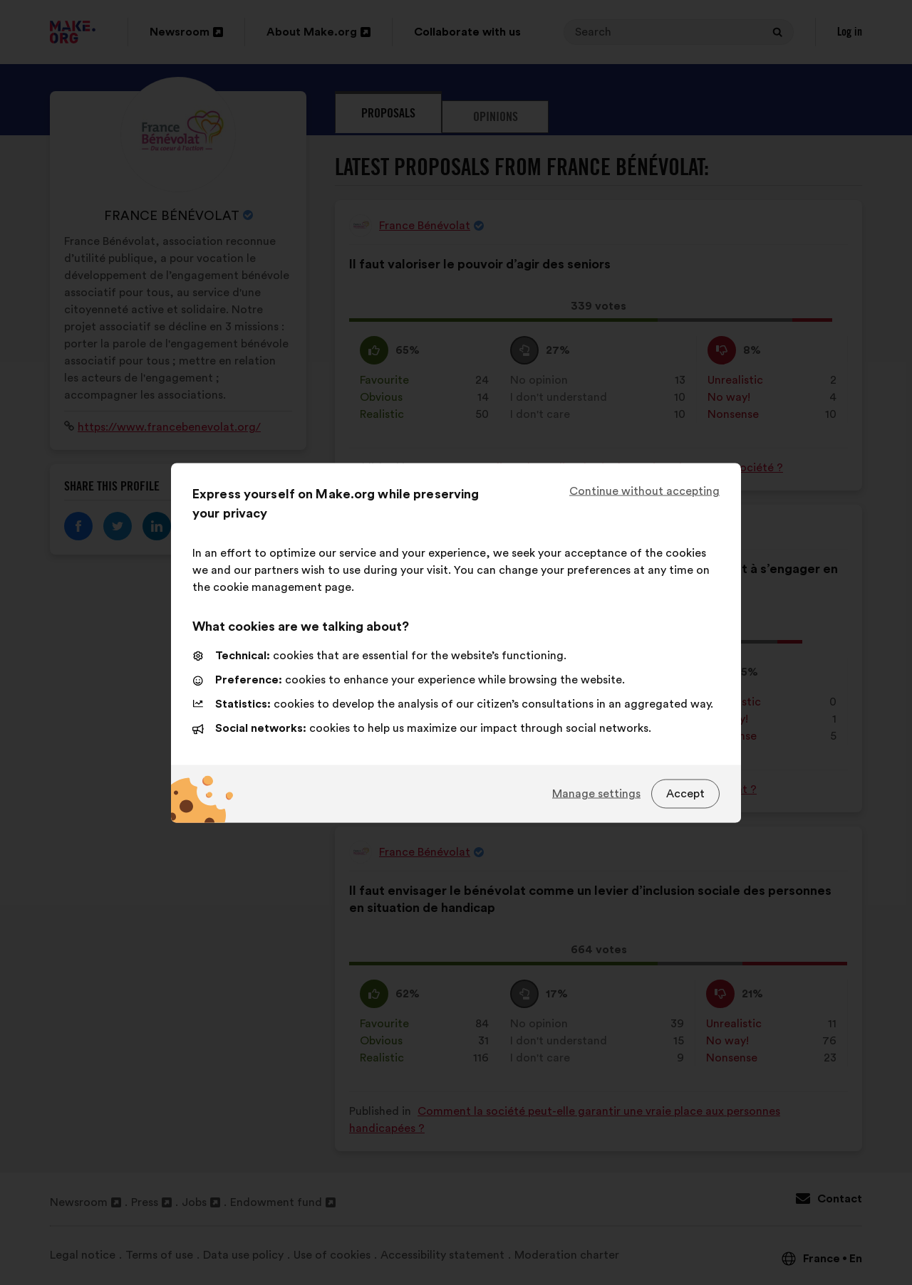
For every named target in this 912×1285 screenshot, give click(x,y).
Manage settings (596, 793)
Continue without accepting (644, 490)
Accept (685, 793)
